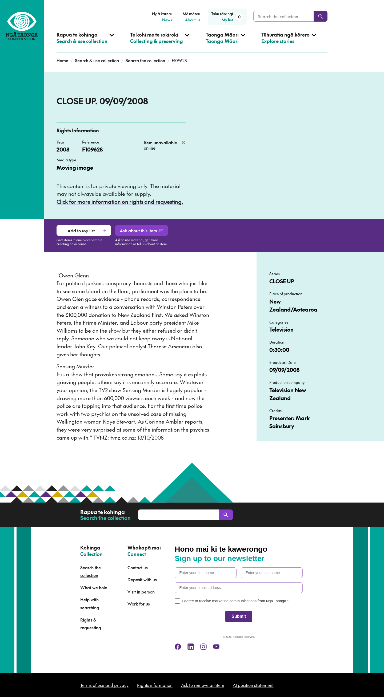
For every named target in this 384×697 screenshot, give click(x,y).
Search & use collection (97, 60)
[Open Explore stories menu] (288, 42)
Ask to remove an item (202, 685)
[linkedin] (190, 646)
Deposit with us (142, 579)
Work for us (138, 604)
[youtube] (216, 646)
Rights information (155, 685)
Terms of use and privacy (104, 685)
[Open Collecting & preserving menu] (160, 42)
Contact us (137, 567)
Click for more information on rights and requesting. (120, 201)
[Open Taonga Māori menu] (225, 42)
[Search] (320, 16)
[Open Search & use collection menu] (85, 42)
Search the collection (145, 60)
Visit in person (141, 592)
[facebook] (178, 646)
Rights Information (78, 130)
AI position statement (253, 685)
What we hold (93, 587)
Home (62, 60)
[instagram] (203, 646)
